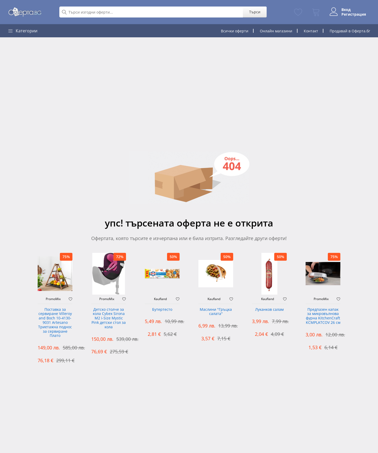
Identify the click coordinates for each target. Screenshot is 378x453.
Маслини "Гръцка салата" (216, 311)
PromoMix (53, 299)
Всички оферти (234, 30)
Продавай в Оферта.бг (350, 30)
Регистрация (353, 14)
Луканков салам (269, 309)
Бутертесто (162, 309)
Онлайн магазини (276, 30)
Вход (346, 9)
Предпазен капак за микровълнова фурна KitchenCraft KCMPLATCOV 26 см (323, 316)
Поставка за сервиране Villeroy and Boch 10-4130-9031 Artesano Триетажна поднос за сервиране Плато (55, 322)
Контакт (311, 30)
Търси (254, 11)
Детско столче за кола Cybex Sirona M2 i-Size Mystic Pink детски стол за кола (108, 318)
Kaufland (160, 299)
